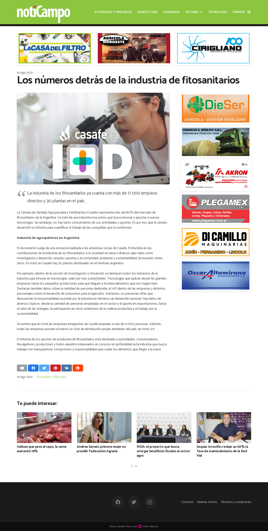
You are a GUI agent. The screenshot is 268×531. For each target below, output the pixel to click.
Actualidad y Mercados (52, 377)
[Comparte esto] (33, 368)
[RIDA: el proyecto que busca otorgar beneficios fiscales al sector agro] (164, 427)
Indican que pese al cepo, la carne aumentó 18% (42, 449)
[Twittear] (44, 368)
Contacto (187, 502)
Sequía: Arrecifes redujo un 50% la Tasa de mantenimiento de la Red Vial (222, 451)
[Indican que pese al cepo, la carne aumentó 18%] (44, 427)
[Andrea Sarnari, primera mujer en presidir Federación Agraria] (104, 427)
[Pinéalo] (55, 368)
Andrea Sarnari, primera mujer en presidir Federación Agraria (101, 449)
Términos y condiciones (236, 502)
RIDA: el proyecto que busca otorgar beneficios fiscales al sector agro (163, 451)
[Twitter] (134, 502)
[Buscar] (249, 12)
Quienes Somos (207, 502)
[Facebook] (118, 502)
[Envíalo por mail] (22, 368)
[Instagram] (150, 502)
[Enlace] (43, 12)
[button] (132, 466)
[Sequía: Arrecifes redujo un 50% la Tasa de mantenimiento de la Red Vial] (224, 427)
